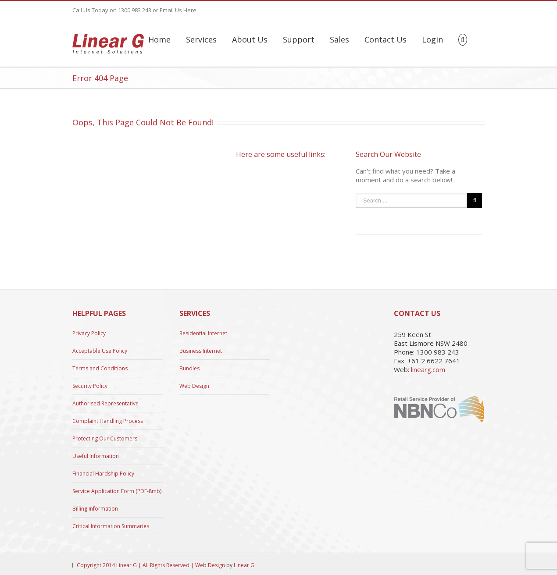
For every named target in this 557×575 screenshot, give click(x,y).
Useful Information (95, 456)
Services (201, 39)
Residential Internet (203, 333)
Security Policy (89, 386)
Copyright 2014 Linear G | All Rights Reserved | (136, 565)
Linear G (244, 565)
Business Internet (200, 351)
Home (159, 39)
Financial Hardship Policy (103, 473)
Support (298, 39)
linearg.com (428, 369)
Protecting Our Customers (104, 438)
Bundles (189, 368)
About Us (250, 39)
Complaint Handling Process (107, 421)
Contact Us (385, 39)
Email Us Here (178, 10)
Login (432, 39)
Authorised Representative (105, 403)
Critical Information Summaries (110, 526)
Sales (339, 39)
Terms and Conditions (100, 368)
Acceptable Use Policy (99, 351)
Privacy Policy (89, 333)
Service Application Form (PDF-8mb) (116, 491)
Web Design (194, 386)
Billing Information (95, 508)
